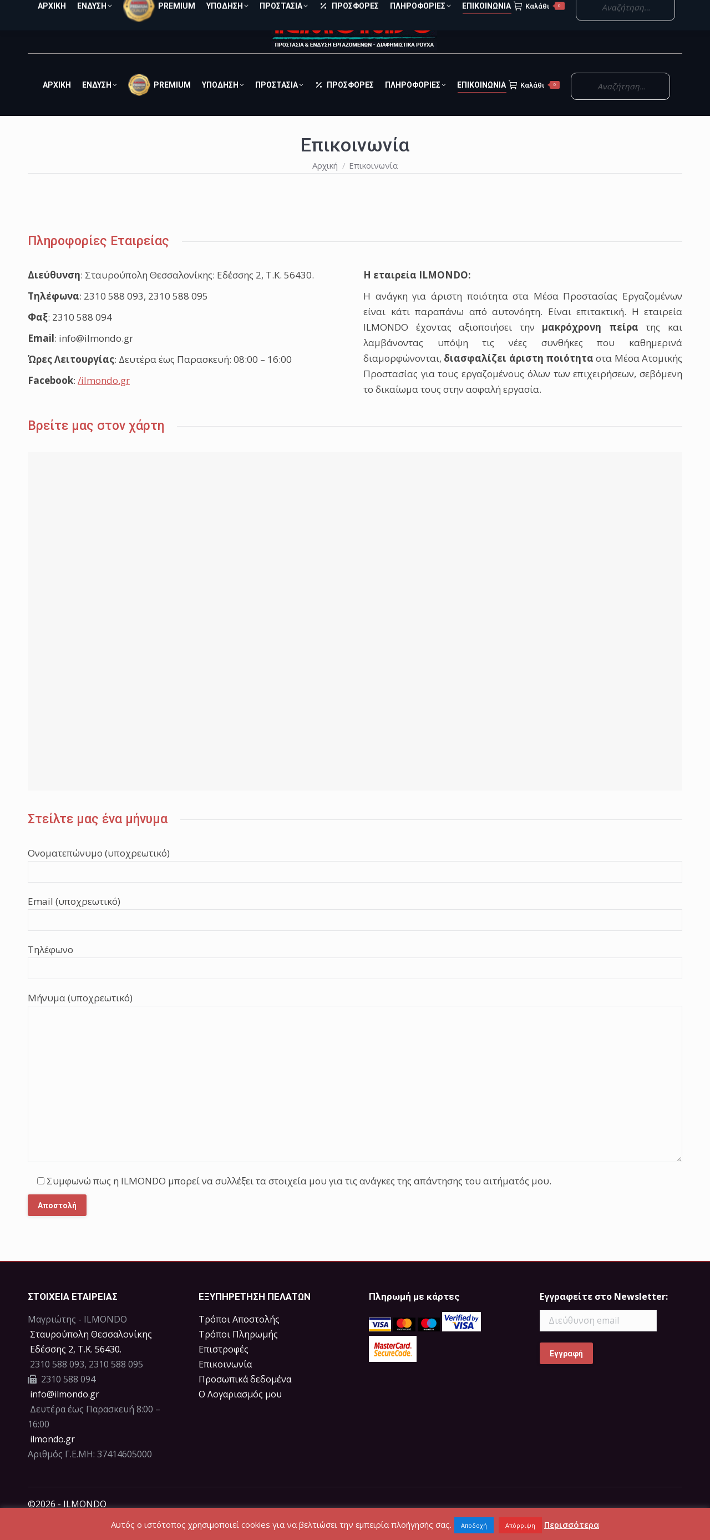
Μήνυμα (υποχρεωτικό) (80, 1017)
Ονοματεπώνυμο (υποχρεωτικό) (99, 873)
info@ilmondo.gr (64, 1414)
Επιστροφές (223, 1369)
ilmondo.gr (51, 1459)
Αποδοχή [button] (474, 1525)
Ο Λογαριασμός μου (620, 10)
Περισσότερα (571, 1524)
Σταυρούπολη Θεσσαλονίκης (91, 1354)
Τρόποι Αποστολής (239, 1339)
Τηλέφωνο (50, 969)
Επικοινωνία (225, 1384)
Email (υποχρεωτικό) (74, 921)
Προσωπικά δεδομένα (245, 1399)
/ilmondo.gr (104, 400)
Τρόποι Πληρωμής (238, 1354)
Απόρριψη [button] (520, 1525)
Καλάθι (534, 104)
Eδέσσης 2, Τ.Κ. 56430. (75, 1369)
